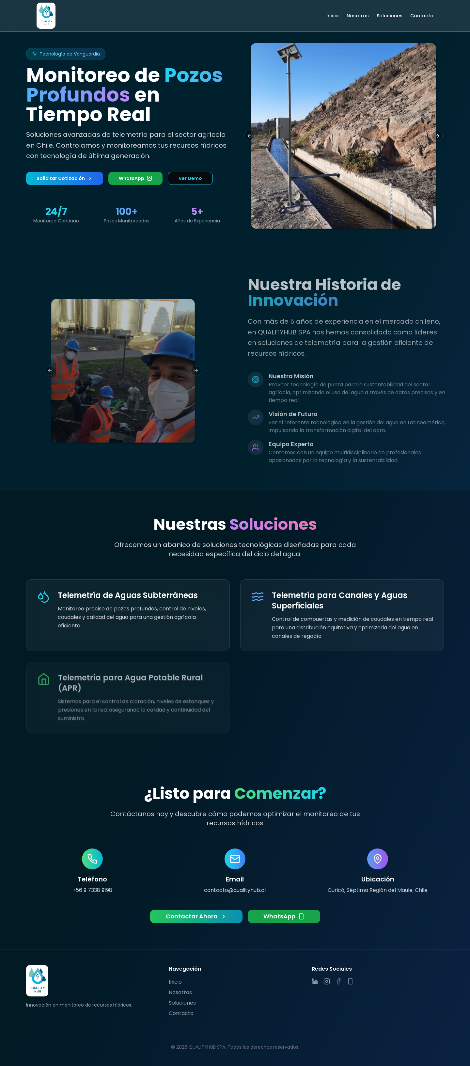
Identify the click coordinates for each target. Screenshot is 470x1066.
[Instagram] (326, 981)
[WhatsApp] (350, 981)
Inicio (332, 15)
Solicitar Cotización (65, 178)
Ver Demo (190, 178)
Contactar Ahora (196, 916)
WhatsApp (135, 178)
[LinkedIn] (315, 981)
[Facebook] (338, 981)
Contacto (421, 15)
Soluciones (389, 15)
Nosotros (358, 15)
